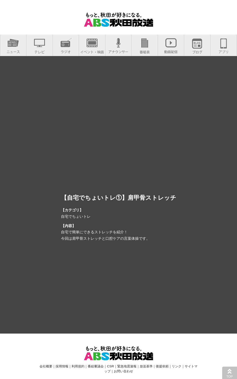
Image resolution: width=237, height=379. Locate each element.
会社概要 (46, 366)
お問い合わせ (123, 371)
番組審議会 (96, 366)
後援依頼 (162, 366)
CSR (110, 366)
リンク (176, 366)
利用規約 (78, 366)
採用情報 (62, 366)
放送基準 (146, 366)
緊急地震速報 (127, 366)
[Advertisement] (119, 286)
